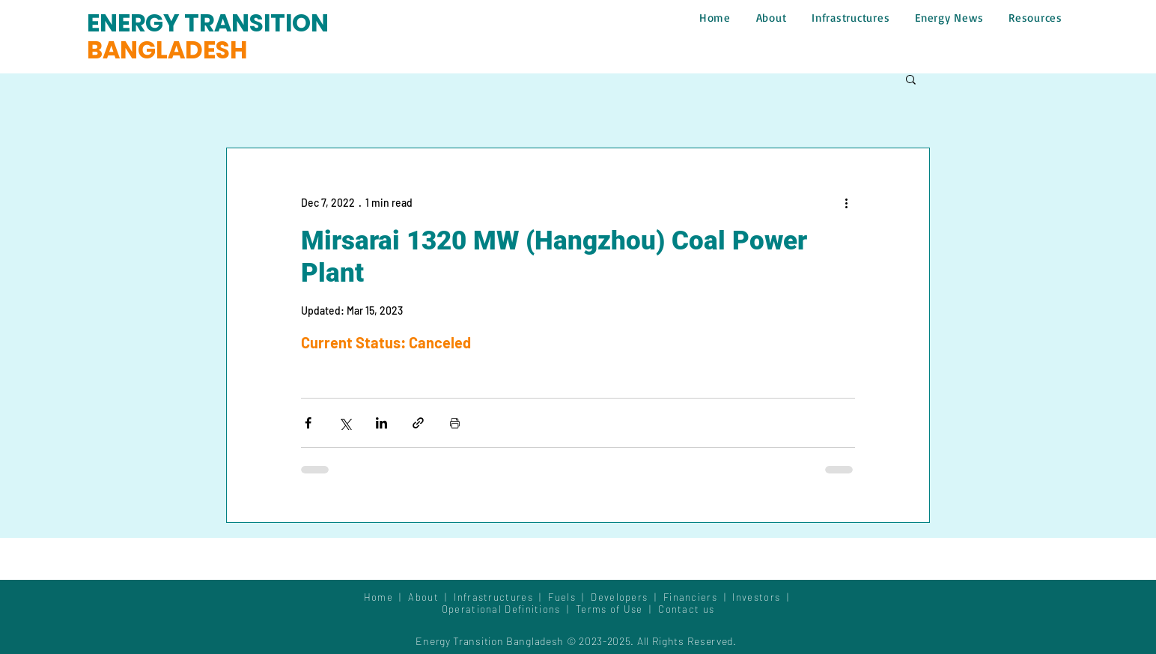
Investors (757, 597)
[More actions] (846, 202)
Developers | (627, 597)
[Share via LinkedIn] (381, 423)
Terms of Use (609, 609)
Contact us (686, 609)
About (426, 597)
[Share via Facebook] (308, 423)
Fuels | (569, 597)
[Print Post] (455, 423)
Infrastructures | (501, 597)
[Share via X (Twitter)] (345, 423)
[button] (911, 79)
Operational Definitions (503, 609)
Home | (386, 597)
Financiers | (698, 597)
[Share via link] (418, 423)
